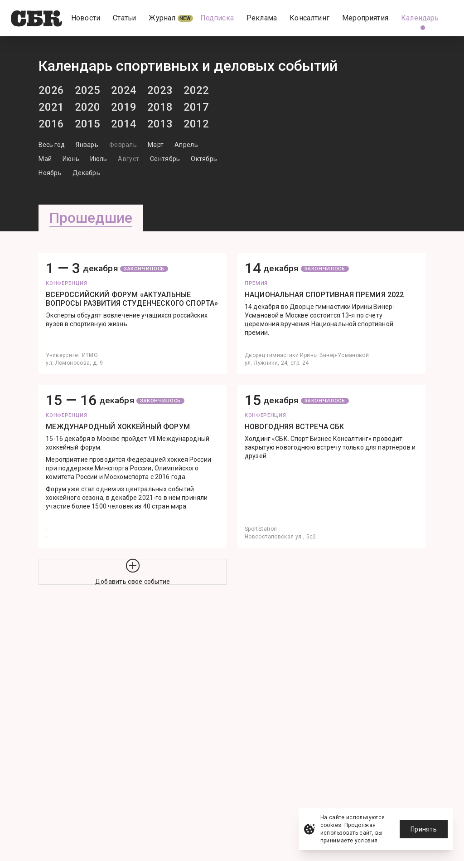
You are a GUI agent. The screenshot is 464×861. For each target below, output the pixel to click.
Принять (424, 829)
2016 (51, 123)
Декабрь (86, 172)
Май (45, 158)
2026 (51, 90)
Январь (87, 144)
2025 (87, 90)
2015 (87, 123)
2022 (196, 90)
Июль (98, 158)
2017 (196, 107)
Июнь (71, 158)
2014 (123, 123)
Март (156, 144)
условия (366, 840)
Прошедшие (90, 217)
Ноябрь (50, 172)
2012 (196, 123)
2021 (51, 107)
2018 (160, 107)
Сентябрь (165, 158)
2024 (123, 90)
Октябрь (204, 158)
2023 (160, 90)
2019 (123, 107)
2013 (160, 123)
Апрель (186, 144)
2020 (87, 107)
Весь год (52, 144)
